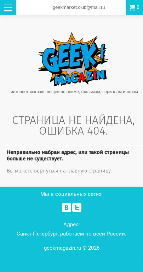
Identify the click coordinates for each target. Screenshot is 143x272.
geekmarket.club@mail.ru (79, 7)
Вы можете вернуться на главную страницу (59, 171)
